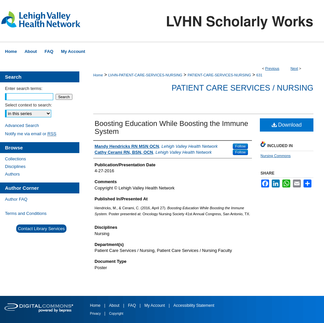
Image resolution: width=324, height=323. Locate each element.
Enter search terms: (23, 88)
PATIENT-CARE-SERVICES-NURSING (219, 75)
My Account (155, 305)
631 (259, 75)
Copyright (116, 313)
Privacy (96, 313)
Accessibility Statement (194, 305)
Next (294, 68)
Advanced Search (22, 125)
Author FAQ (16, 199)
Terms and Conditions (26, 213)
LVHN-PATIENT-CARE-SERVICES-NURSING (145, 75)
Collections (15, 158)
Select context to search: (28, 104)
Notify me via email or (30, 133)
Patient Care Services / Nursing (242, 87)
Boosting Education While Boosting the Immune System (171, 127)
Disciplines (15, 166)
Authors (12, 174)
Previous (272, 68)
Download (287, 125)
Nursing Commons (276, 156)
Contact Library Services (41, 228)
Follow (240, 146)
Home (98, 75)
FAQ (132, 305)
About (115, 305)
